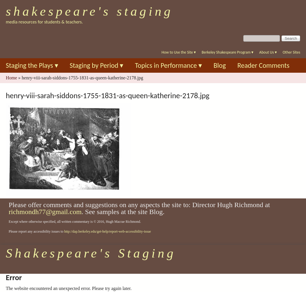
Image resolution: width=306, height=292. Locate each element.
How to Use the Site (179, 52)
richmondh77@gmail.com (45, 212)
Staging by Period (96, 65)
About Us (268, 52)
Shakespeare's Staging (89, 11)
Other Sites (291, 52)
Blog (219, 65)
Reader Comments (263, 65)
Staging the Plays (32, 65)
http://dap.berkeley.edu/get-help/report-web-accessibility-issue (107, 231)
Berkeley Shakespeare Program (227, 52)
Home (11, 77)
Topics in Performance (168, 65)
